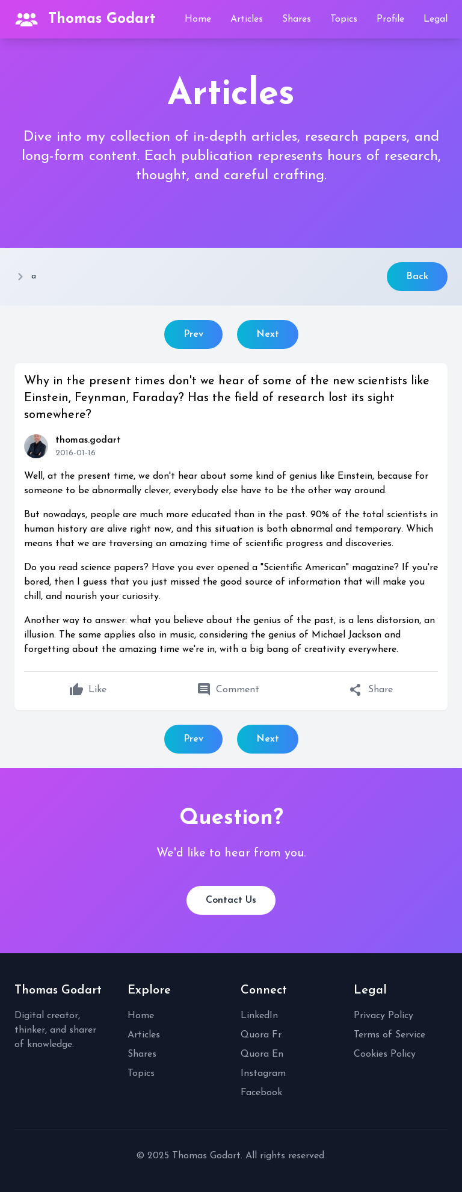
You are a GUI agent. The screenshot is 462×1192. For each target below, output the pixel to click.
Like (87, 689)
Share (371, 689)
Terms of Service (389, 1035)
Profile (390, 19)
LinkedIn (259, 1016)
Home (198, 19)
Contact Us (231, 900)
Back (417, 276)
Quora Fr (261, 1035)
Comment (228, 689)
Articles (246, 19)
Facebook (261, 1093)
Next (267, 334)
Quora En (262, 1054)
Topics (343, 19)
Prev (193, 334)
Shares (296, 19)
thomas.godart (88, 440)
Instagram (263, 1073)
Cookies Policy (385, 1054)
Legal (436, 19)
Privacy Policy (383, 1016)
